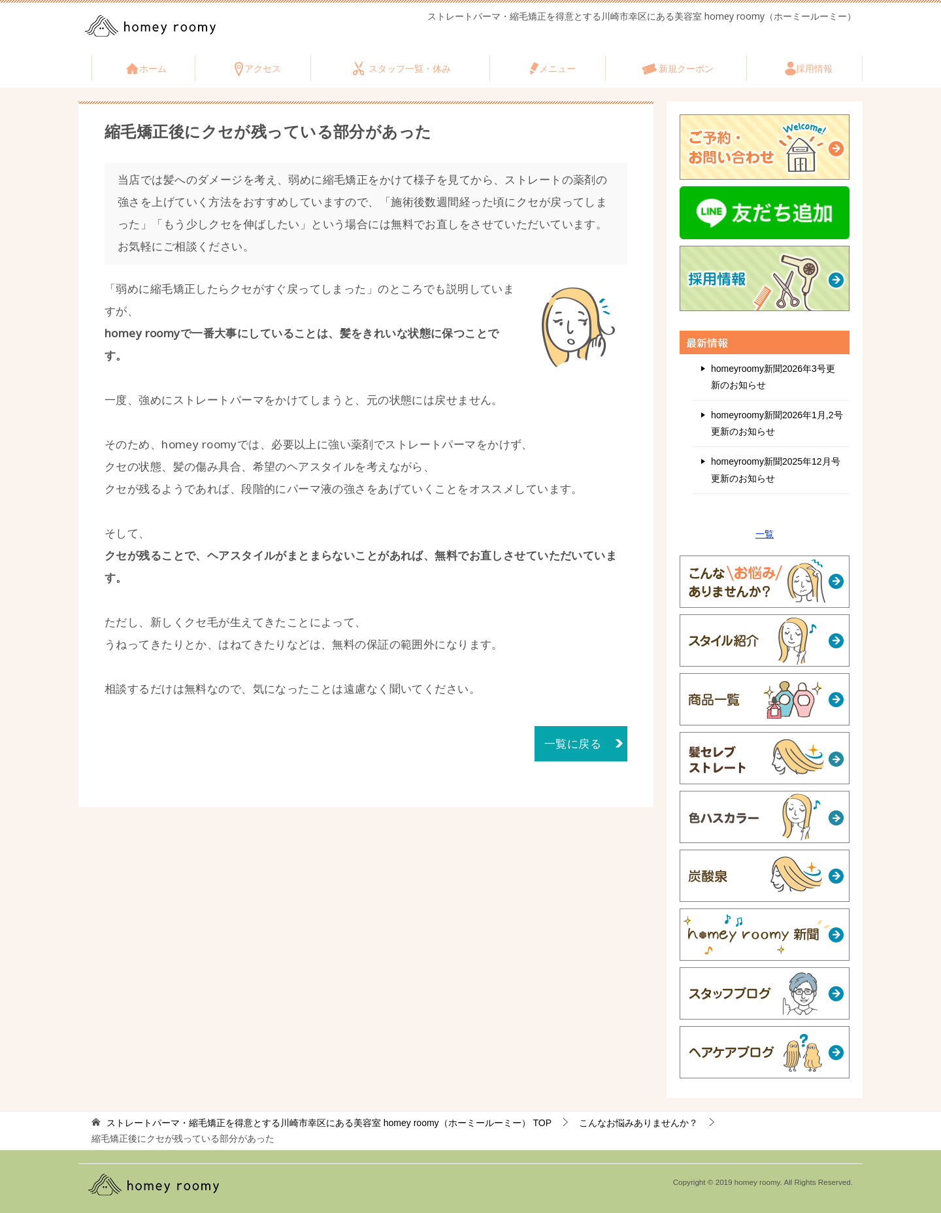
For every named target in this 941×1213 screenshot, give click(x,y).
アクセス (262, 68)
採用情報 (814, 68)
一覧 (764, 533)
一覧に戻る (572, 743)
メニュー (557, 68)
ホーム (153, 68)
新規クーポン (686, 68)
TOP (329, 1123)
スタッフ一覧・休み (410, 68)
